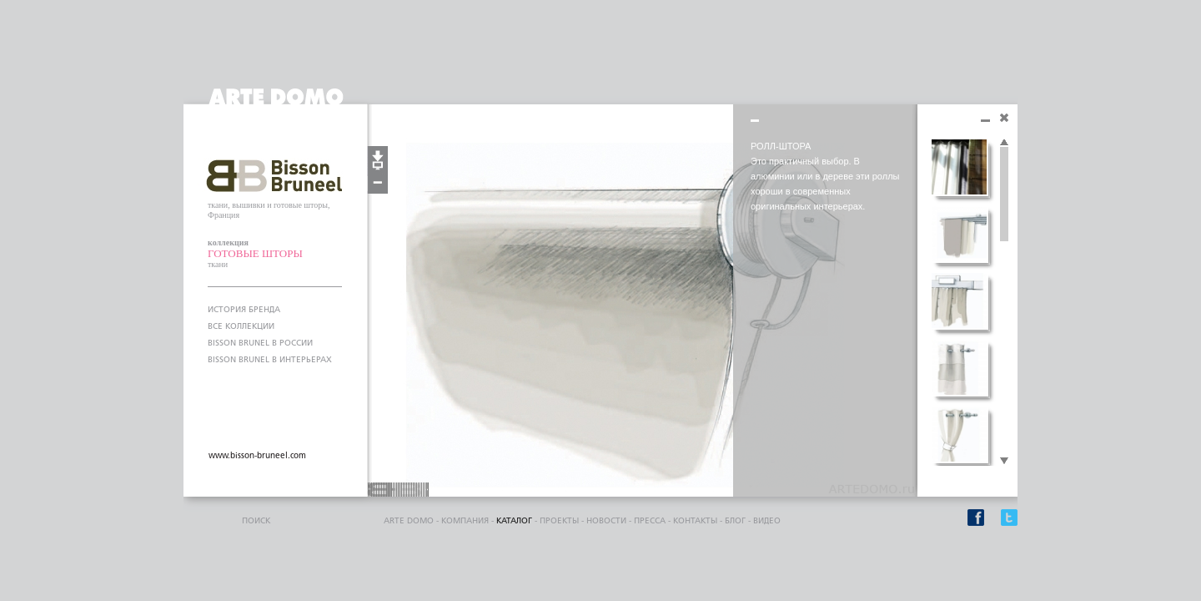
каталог (514, 521)
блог (735, 521)
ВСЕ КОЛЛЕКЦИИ (241, 326)
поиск (256, 521)
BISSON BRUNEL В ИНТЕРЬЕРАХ (270, 360)
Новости (606, 521)
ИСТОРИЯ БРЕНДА (244, 310)
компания (465, 521)
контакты (695, 521)
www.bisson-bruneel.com (257, 456)
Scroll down (1004, 461)
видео (767, 521)
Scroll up (1004, 143)
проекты (559, 521)
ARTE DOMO (409, 521)
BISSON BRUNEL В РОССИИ (260, 343)
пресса (650, 521)
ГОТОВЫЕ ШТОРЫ (255, 253)
